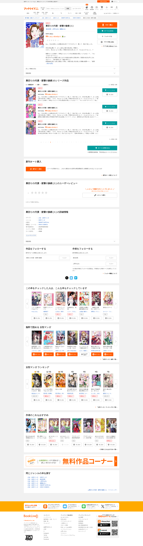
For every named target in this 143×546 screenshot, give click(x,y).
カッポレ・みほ (95, 393)
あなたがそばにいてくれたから (99, 437)
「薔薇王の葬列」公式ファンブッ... (95, 309)
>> (102, 142)
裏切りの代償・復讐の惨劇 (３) (47, 124)
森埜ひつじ (106, 393)
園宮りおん (87, 311)
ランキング (47, 523)
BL (53, 13)
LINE (45, 529)
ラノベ (70, 13)
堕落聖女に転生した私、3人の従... (71, 348)
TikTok (45, 535)
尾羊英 (45, 393)
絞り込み (43, 8)
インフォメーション (66, 529)
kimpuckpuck (74, 350)
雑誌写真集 (95, 13)
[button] (37, 318)
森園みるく (63, 29)
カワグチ (110, 350)
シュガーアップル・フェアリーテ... (59, 309)
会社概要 (80, 517)
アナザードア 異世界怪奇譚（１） (76, 438)
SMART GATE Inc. (44, 222)
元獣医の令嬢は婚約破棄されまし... (83, 309)
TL (61, 13)
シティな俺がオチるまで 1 (36, 308)
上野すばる (55, 29)
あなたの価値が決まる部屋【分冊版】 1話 (110, 438)
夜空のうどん (64, 311)
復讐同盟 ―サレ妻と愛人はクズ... (37, 347)
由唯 (63, 393)
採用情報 (80, 521)
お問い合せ (64, 531)
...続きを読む (49, 63)
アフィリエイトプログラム (68, 535)
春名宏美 (48, 29)
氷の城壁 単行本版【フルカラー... (72, 390)
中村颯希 (50, 393)
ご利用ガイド (116, 13)
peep (39, 350)
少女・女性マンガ (45, 13)
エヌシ (81, 350)
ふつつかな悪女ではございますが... (48, 390)
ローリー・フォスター (109, 311)
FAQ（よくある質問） (67, 527)
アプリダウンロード (66, 521)
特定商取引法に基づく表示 (85, 527)
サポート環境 (64, 525)
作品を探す (64, 519)
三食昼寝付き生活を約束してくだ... (48, 348)
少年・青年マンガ (36, 13)
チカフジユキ (47, 350)
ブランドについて (83, 519)
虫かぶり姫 (58, 389)
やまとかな (35, 311)
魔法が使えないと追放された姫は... (95, 348)
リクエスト (64, 533)
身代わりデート (107, 307)
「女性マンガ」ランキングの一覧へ (107, 407)
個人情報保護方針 (83, 525)
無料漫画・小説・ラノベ (50, 519)
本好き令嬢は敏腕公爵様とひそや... (83, 390)
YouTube (46, 537)
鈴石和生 (81, 393)
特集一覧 (46, 521)
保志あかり (35, 393)
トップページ (47, 517)
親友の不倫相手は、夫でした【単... (95, 390)
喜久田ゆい (58, 393)
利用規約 (80, 523)
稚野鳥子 (45, 311)
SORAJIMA (65, 350)
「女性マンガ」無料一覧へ (109, 359)
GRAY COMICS (43, 224)
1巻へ (38, 84)
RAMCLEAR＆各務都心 (97, 350)
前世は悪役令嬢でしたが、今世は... (107, 348)
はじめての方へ (108, 13)
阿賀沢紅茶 (70, 393)
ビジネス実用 (86, 13)
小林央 (105, 350)
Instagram (46, 533)
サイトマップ (82, 531)
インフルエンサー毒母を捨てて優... (83, 348)
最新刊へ (46, 84)
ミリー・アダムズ (72, 311)
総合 (28, 13)
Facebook (46, 539)
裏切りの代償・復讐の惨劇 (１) (47, 91)
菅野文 (93, 311)
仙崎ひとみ (58, 350)
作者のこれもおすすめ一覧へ (108, 449)
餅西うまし (87, 350)
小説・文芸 (78, 13)
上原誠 (81, 311)
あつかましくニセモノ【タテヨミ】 (64, 438)
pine (68, 350)
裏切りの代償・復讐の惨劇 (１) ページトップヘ (102, 490)
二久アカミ (35, 350)
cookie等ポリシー (83, 529)
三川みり (57, 311)
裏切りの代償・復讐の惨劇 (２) (47, 108)
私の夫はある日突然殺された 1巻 (30, 438)
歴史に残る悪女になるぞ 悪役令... (36, 390)
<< (41, 142)
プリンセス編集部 (100, 311)
